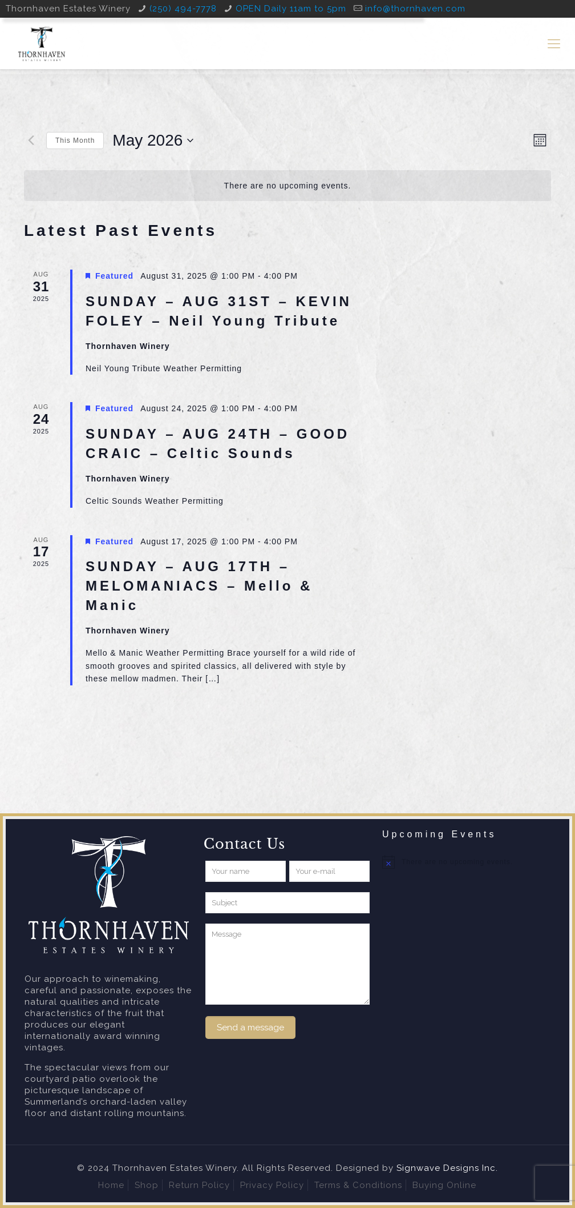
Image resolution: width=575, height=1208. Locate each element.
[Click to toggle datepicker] (152, 140)
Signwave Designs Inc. (447, 1168)
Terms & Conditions (358, 1185)
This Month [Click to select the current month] (75, 141)
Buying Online (444, 1185)
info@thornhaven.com (415, 8)
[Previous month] (31, 140)
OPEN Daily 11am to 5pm (291, 8)
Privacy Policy (272, 1185)
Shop (147, 1185)
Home (111, 1185)
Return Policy (199, 1185)
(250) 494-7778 (183, 8)
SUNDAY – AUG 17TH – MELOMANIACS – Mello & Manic (199, 586)
